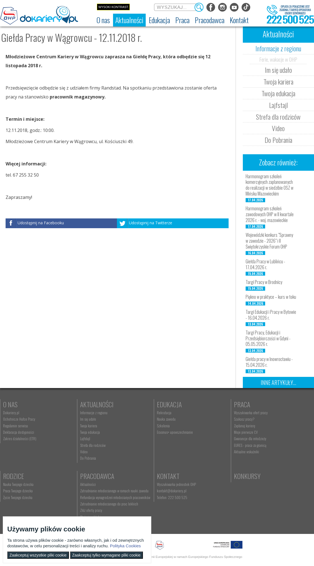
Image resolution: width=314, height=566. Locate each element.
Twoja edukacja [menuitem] (90, 432)
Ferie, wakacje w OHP (278, 59)
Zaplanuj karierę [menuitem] (244, 425)
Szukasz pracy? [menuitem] (244, 419)
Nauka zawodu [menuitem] (166, 419)
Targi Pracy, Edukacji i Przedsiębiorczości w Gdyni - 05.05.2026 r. (268, 338)
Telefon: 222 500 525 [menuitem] (172, 497)
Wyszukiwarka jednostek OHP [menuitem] (176, 484)
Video (278, 128)
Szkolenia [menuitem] (163, 425)
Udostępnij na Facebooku (41, 222)
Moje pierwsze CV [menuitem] (246, 432)
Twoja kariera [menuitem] (88, 425)
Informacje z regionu (278, 48)
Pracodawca (97, 476)
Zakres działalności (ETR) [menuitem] (19, 438)
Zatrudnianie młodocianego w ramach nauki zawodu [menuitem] (114, 490)
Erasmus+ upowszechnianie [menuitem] (175, 432)
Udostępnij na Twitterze (150, 222)
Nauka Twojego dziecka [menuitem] (18, 484)
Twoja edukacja (278, 93)
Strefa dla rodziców (278, 117)
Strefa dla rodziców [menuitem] (93, 445)
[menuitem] (103, 20)
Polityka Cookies (125, 545)
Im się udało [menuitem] (88, 419)
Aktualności (97, 404)
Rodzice (13, 476)
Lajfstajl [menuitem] (85, 438)
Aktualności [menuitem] (88, 484)
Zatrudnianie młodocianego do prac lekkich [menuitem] (109, 504)
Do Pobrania (278, 140)
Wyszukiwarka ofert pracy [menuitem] (251, 412)
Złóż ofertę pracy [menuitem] (91, 510)
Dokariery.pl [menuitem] (11, 412)
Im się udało (278, 70)
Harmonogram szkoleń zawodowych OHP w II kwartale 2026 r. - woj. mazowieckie (270, 214)
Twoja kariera (278, 81)
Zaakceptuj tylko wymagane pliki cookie (106, 555)
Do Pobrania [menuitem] (88, 458)
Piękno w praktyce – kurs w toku (271, 296)
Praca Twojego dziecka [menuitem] (18, 490)
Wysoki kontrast (113, 7)
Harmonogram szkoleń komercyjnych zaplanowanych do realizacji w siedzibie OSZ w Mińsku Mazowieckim (269, 185)
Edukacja (169, 404)
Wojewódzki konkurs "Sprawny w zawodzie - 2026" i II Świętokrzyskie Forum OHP (269, 241)
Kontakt (168, 476)
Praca (242, 404)
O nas (10, 404)
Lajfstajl (278, 105)
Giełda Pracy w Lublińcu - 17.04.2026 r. (265, 264)
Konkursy (247, 476)
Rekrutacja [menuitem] (164, 412)
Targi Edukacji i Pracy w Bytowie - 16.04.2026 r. (271, 315)
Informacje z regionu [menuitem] (93, 412)
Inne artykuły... (278, 382)
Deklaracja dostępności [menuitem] (18, 432)
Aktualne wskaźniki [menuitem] (246, 451)
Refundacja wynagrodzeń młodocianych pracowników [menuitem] (115, 497)
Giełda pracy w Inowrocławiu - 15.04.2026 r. (269, 362)
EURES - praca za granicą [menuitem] (250, 445)
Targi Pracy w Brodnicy (264, 282)
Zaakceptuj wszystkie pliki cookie (38, 555)
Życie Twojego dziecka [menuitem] (17, 497)
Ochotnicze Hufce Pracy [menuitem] (19, 419)
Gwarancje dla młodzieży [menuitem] (250, 438)
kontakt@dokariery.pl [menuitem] (171, 490)
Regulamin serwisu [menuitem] (15, 425)
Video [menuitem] (84, 451)
